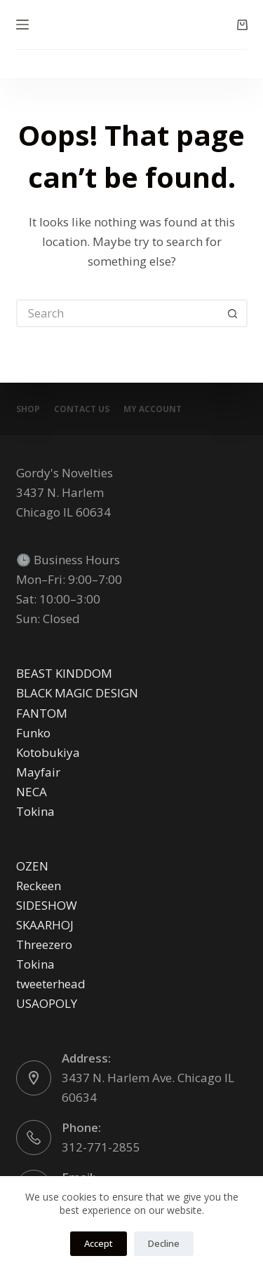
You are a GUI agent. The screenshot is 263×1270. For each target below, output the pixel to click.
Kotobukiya (48, 752)
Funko (33, 733)
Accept (98, 1243)
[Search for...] (118, 313)
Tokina (35, 811)
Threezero (44, 944)
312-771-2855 (101, 1147)
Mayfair (38, 772)
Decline (164, 1243)
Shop (28, 409)
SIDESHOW (46, 905)
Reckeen (38, 886)
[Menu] (22, 24)
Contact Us (81, 409)
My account (152, 409)
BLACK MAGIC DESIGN (77, 693)
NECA (31, 792)
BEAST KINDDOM (64, 673)
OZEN (32, 866)
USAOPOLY (46, 1003)
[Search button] (234, 313)
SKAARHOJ (45, 925)
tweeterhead (51, 984)
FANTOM (41, 713)
